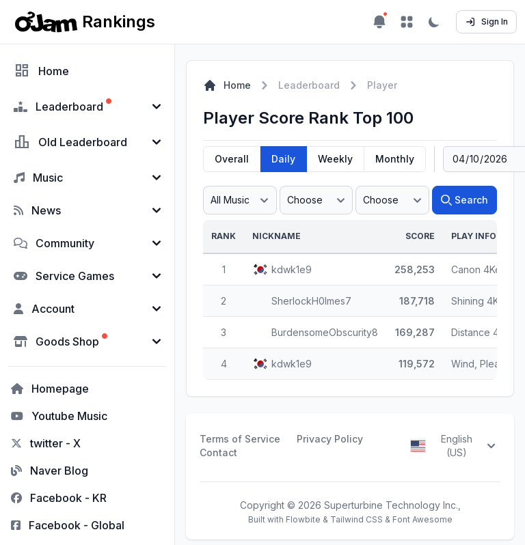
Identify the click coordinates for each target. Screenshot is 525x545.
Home (227, 85)
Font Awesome (422, 519)
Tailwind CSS (356, 519)
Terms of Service (240, 439)
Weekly (335, 159)
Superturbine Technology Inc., (392, 505)
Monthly (394, 159)
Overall (232, 159)
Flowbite (303, 519)
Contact (218, 452)
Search (464, 200)
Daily (283, 159)
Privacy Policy (330, 439)
